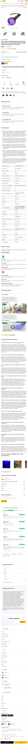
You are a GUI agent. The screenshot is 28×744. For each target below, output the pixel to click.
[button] (20, 1)
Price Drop (8, 46)
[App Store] (4, 716)
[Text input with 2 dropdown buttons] (10, 3)
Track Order (3, 639)
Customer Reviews (4, 656)
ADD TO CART (7, 742)
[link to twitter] (16, 28)
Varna (2, 698)
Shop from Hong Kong (5, 730)
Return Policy (3, 657)
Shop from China (20, 730)
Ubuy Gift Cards (4, 662)
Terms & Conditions (5, 736)
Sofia (2, 695)
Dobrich (2, 706)
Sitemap (2, 638)
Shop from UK (10, 729)
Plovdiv (2, 696)
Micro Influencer (4, 644)
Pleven (2, 705)
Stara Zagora (3, 703)
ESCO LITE (3, 7)
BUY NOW (21, 742)
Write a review (4, 501)
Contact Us (3, 633)
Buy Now (24, 92)
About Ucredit (3, 661)
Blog (2, 664)
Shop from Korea (13, 730)
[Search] (26, 3)
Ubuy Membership (4, 646)
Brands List (3, 654)
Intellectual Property (5, 636)
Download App (4, 652)
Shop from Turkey (5, 731)
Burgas (2, 700)
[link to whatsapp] (11, 28)
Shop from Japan (17, 729)
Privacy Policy (12, 736)
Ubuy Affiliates (3, 666)
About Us (3, 631)
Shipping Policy (4, 643)
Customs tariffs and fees (5, 641)
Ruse (2, 701)
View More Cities (4, 708)
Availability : (3, 52)
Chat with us (12, 334)
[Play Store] (10, 716)
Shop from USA (4, 729)
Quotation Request (4, 634)
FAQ (2, 659)
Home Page (3, 5)
